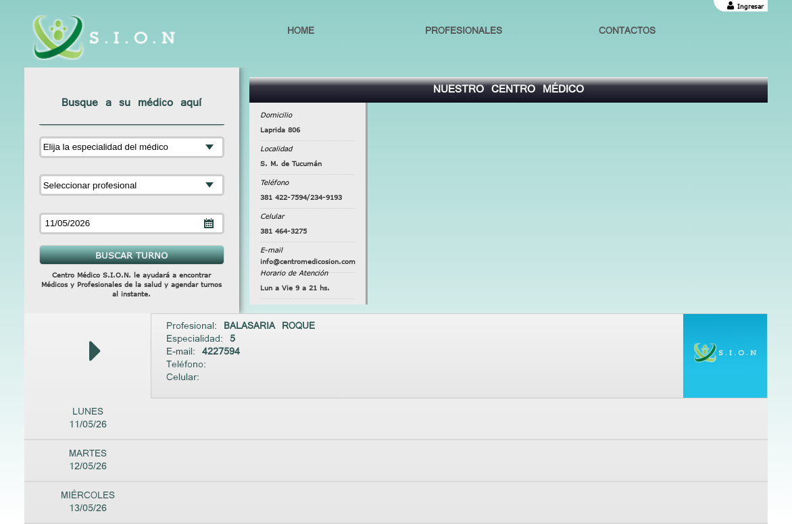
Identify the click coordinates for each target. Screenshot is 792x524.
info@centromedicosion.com (307, 261)
